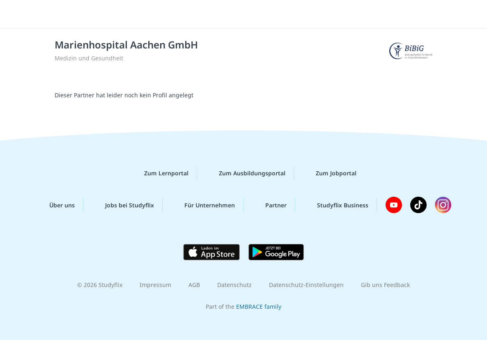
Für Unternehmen (203, 205)
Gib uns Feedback (385, 285)
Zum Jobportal (329, 173)
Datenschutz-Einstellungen (306, 285)
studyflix (55, 13)
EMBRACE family (258, 306)
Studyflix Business (336, 205)
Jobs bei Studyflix (123, 205)
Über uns (55, 205)
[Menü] (458, 14)
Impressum (155, 285)
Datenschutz (234, 285)
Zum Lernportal (159, 173)
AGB (194, 285)
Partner (269, 205)
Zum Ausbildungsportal (245, 173)
